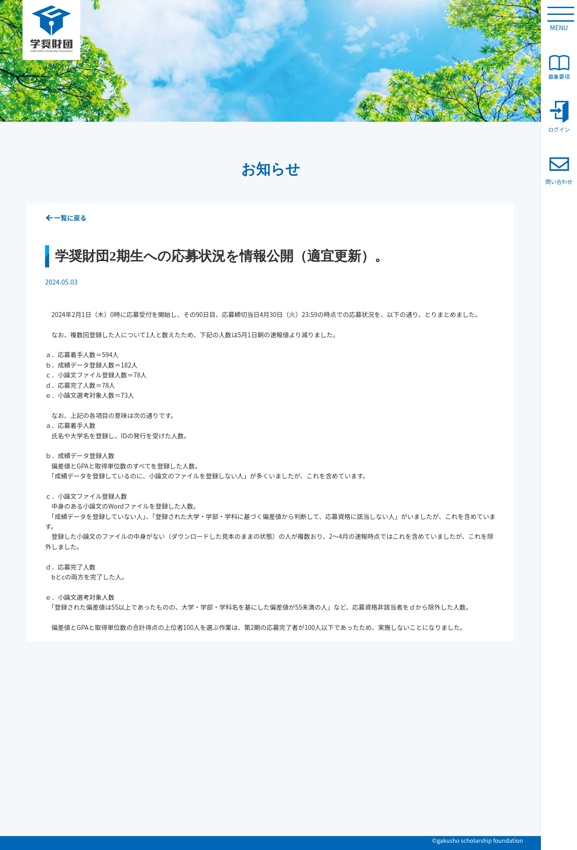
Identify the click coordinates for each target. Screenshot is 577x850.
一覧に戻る (70, 217)
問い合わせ (558, 169)
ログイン (559, 117)
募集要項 (559, 67)
